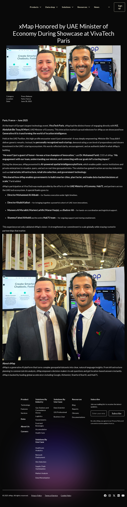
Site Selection (40, 462)
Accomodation (41, 429)
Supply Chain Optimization (40, 467)
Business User (59, 417)
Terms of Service (51, 495)
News (96, 7)
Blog (74, 405)
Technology (25, 405)
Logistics (38, 416)
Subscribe (116, 413)
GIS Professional (60, 412)
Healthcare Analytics (39, 449)
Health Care (40, 433)
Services (24, 413)
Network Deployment (40, 456)
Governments (40, 420)
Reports (75, 409)
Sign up (120, 7)
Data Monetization (42, 478)
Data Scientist (59, 408)
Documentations (78, 417)
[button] (35, 7)
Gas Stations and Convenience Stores (42, 410)
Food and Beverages (39, 424)
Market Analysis (41, 473)
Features (24, 409)
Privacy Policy (36, 495)
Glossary (75, 413)
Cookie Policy (66, 495)
